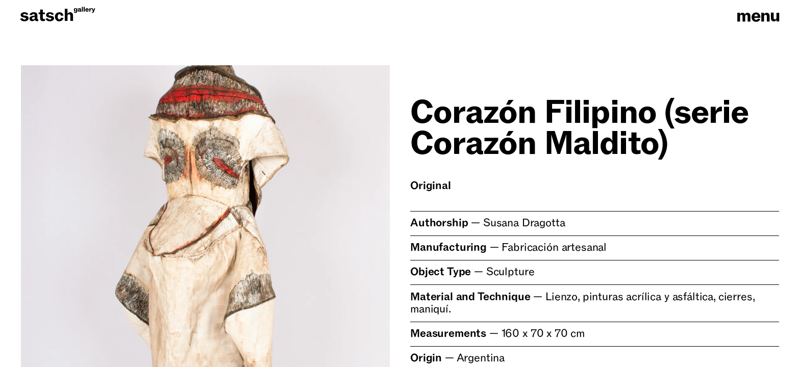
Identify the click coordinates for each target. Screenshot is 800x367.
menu (758, 16)
